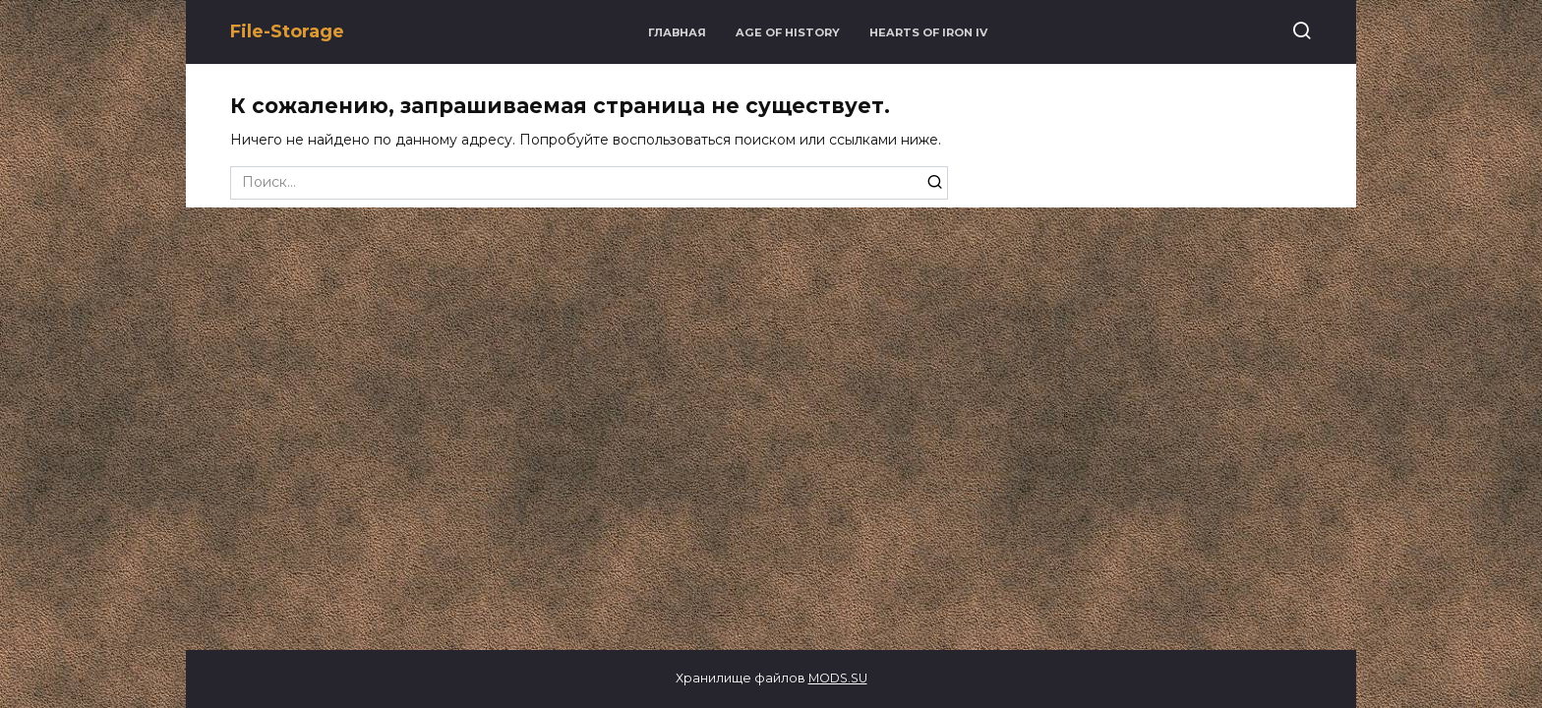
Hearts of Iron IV (928, 32)
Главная (677, 32)
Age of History (788, 32)
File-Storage (287, 31)
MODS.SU (837, 678)
